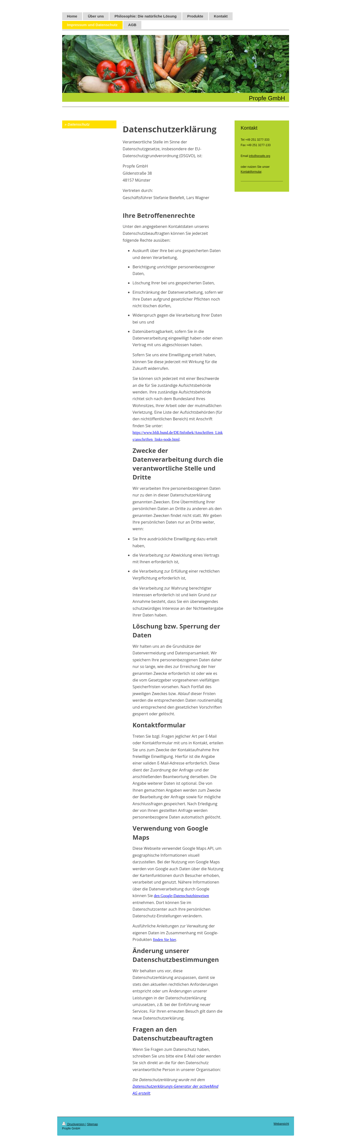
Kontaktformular (251, 171)
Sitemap (92, 1124)
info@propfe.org (259, 156)
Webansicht (281, 1124)
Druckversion (74, 1124)
